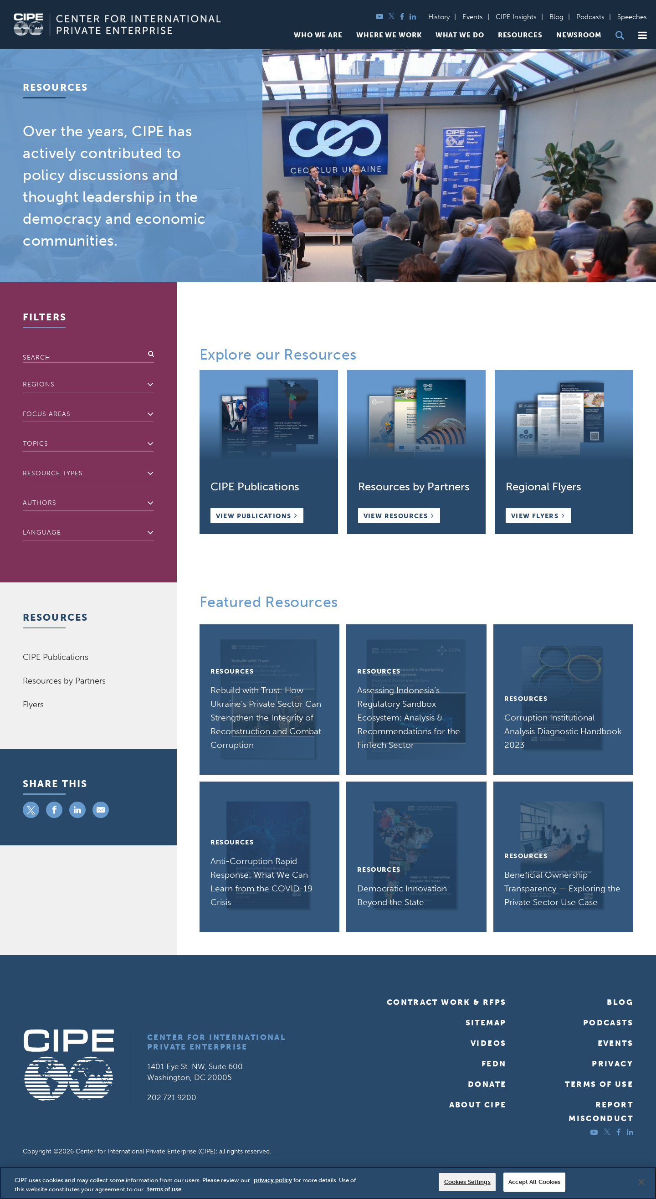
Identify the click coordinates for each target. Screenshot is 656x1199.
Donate (487, 1084)
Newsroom (579, 35)
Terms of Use (599, 1084)
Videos (488, 1043)
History (439, 17)
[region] (328, 1183)
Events (472, 17)
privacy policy (273, 1180)
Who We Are (318, 35)
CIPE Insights (516, 17)
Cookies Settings (467, 1181)
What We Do (460, 35)
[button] (642, 35)
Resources (520, 35)
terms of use (164, 1189)
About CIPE (478, 1104)
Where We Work (389, 35)
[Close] (641, 1182)
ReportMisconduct (601, 1111)
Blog (556, 17)
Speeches (632, 17)
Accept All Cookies (534, 1181)
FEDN (494, 1063)
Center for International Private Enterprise (216, 1042)
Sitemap (486, 1022)
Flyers (33, 705)
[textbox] (88, 384)
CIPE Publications (55, 657)
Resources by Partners (64, 681)
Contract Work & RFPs (447, 1002)
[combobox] (88, 384)
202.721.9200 (171, 1097)
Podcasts (590, 17)
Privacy (612, 1063)
